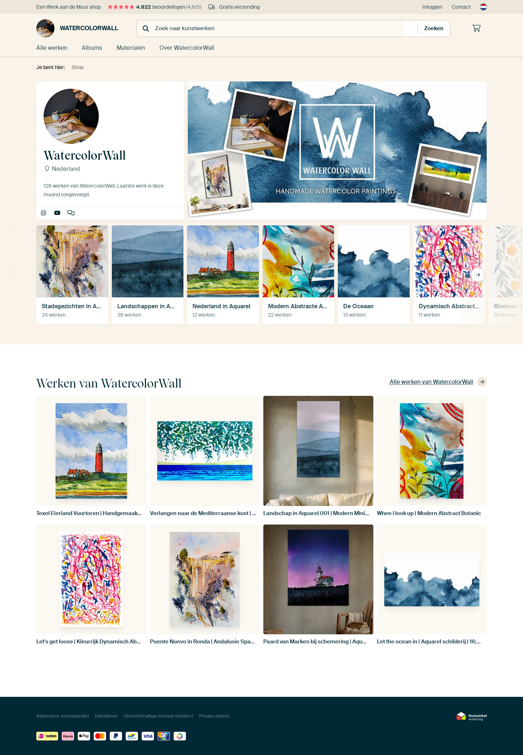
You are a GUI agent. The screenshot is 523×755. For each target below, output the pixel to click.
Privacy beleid (214, 716)
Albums (92, 48)
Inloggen (432, 7)
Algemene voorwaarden (62, 716)
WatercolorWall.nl (44, 213)
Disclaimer (106, 716)
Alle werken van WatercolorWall (438, 382)
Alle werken (51, 48)
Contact (461, 7)
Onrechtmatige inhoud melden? (158, 716)
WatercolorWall (77, 28)
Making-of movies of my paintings (58, 213)
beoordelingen (154, 7)
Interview (72, 213)
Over (186, 48)
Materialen (131, 48)
